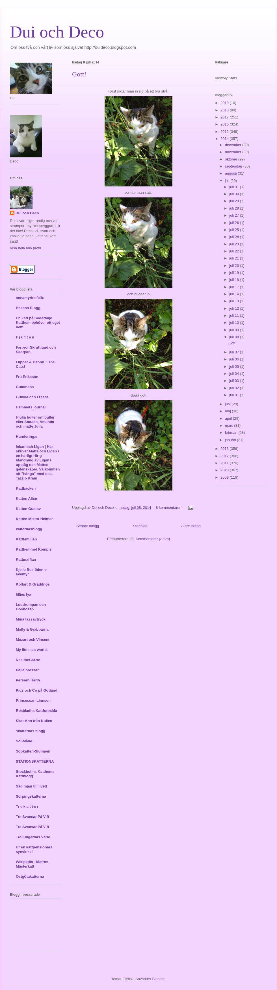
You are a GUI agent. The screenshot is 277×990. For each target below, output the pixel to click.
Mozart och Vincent (32, 639)
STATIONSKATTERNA (35, 761)
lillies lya (23, 594)
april (229, 418)
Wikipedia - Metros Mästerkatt (32, 864)
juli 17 (234, 287)
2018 (225, 110)
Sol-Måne (24, 741)
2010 (225, 470)
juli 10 (234, 322)
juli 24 (234, 237)
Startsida (140, 526)
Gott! (79, 74)
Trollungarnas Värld (33, 837)
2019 (225, 103)
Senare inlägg (87, 526)
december (233, 145)
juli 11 (234, 315)
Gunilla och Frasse (32, 397)
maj (228, 411)
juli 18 (234, 280)
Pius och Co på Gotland (36, 690)
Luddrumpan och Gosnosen (31, 606)
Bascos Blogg (28, 308)
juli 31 (234, 187)
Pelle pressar (27, 670)
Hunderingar (27, 436)
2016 (225, 124)
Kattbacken (26, 488)
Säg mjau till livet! (31, 786)
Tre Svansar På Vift (32, 817)
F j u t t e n (25, 337)
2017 (225, 117)
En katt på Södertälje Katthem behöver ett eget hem (38, 322)
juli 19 (234, 272)
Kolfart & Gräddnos (33, 584)
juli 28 (234, 208)
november (233, 152)
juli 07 (234, 352)
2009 (225, 477)
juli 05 (234, 366)
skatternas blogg (30, 731)
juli (228, 181)
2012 (225, 456)
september (234, 166)
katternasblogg (29, 529)
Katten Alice (26, 498)
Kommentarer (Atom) (153, 539)
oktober (231, 159)
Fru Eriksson (27, 377)
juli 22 (234, 251)
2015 (225, 131)
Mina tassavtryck (31, 619)
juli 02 (234, 388)
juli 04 (234, 373)
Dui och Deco (57, 32)
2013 (225, 448)
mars (229, 425)
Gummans (25, 387)
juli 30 (234, 194)
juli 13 (234, 301)
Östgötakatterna (30, 876)
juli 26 (234, 223)
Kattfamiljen (26, 539)
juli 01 (234, 395)
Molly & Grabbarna (32, 629)
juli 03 (234, 381)
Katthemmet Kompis (33, 549)
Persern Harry (28, 680)
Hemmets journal (31, 407)
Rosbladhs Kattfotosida (36, 711)
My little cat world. (32, 650)
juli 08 (234, 337)
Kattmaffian (26, 559)
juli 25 (234, 230)
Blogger (158, 979)
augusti (231, 173)
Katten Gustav (28, 509)
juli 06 (234, 359)
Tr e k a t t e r (27, 806)
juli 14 (234, 294)
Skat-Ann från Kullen (34, 721)
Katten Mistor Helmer (34, 519)
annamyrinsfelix (30, 298)
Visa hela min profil (25, 248)
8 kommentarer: (169, 507)
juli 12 (234, 308)
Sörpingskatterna (31, 796)
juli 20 (234, 265)
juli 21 (234, 258)
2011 (225, 463)
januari (231, 440)
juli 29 (234, 201)
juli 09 (234, 330)
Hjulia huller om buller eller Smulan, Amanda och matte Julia (35, 421)
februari (232, 432)
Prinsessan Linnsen (33, 700)
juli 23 (234, 244)
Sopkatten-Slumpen (33, 751)
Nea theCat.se (28, 660)
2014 (225, 139)
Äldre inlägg (191, 526)
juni (228, 404)
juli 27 (234, 215)
